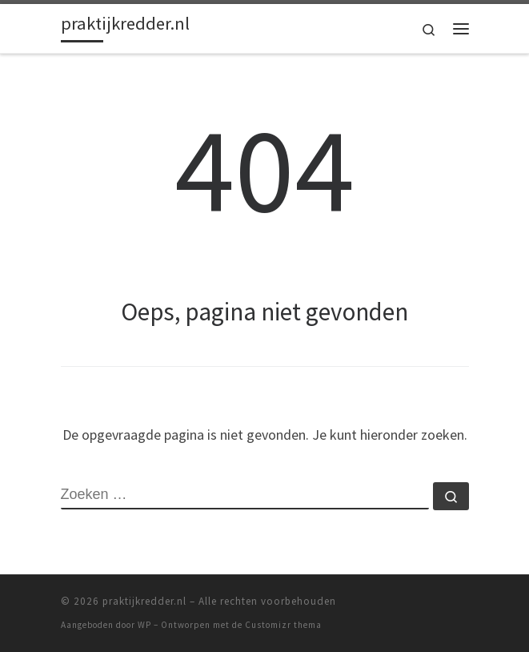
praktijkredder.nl (144, 601)
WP (144, 624)
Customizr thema (283, 624)
